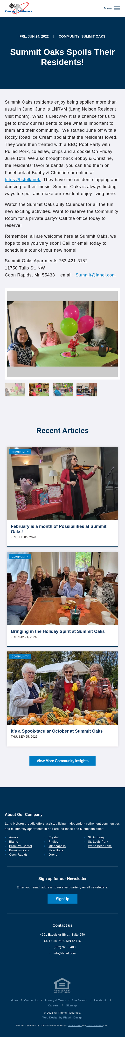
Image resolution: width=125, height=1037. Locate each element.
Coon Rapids (18, 854)
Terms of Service (94, 1025)
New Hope (56, 850)
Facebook (100, 1000)
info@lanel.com (65, 953)
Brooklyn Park (19, 850)
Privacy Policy (75, 1025)
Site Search (79, 1000)
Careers (53, 1005)
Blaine (13, 841)
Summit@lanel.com (96, 275)
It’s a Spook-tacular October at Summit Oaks (57, 731)
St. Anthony (96, 837)
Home (15, 1000)
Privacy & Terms (55, 1000)
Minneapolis (57, 846)
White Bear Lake (100, 846)
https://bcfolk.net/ (23, 179)
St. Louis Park (98, 841)
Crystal (54, 837)
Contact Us (31, 1000)
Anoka (13, 837)
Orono (53, 854)
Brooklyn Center (20, 846)
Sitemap (71, 1005)
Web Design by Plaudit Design (62, 1017)
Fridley (53, 841)
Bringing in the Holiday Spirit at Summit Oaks (58, 631)
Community (20, 452)
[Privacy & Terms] (62, 993)
